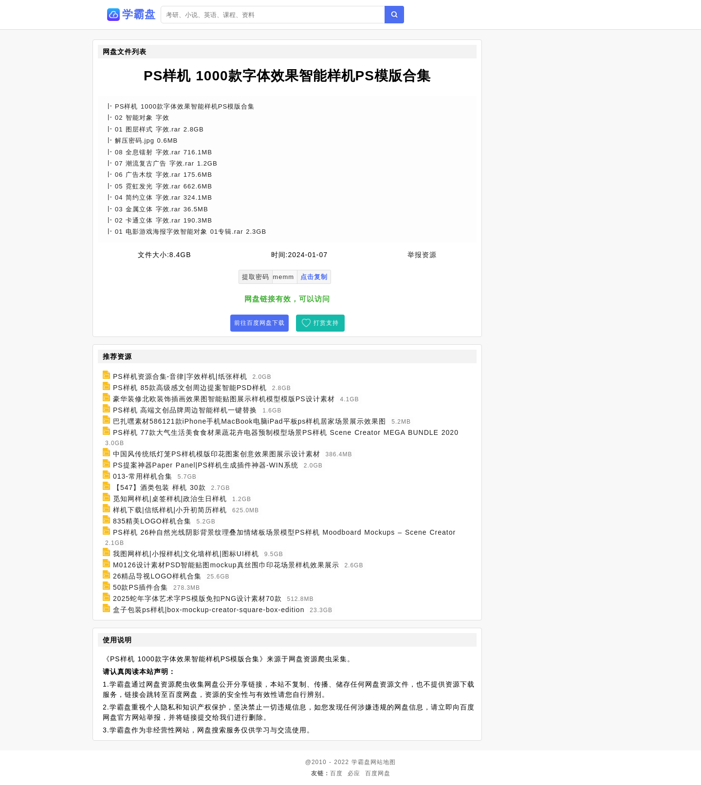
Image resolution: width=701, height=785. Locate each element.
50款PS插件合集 (140, 587)
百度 (336, 773)
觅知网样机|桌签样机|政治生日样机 (170, 499)
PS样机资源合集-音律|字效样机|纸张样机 (180, 376)
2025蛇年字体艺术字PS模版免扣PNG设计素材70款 (197, 598)
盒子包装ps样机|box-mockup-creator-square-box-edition (209, 610)
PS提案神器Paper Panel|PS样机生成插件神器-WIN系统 (205, 465)
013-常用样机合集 (142, 476)
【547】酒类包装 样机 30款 (159, 487)
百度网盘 (377, 773)
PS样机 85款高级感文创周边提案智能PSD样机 (190, 388)
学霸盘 (360, 762)
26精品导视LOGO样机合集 (157, 576)
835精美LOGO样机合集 (152, 521)
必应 (354, 773)
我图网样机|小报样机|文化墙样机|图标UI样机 (186, 554)
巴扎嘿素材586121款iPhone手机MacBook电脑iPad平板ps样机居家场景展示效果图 (249, 421)
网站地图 (383, 762)
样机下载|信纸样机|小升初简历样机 (170, 510)
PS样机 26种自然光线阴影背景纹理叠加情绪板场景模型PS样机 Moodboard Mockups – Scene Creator (284, 532)
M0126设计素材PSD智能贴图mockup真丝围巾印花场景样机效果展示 (226, 565)
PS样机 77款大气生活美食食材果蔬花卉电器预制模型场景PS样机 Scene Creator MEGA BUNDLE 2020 (286, 432)
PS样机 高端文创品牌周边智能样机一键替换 (185, 410)
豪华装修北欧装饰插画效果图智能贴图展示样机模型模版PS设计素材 (224, 399)
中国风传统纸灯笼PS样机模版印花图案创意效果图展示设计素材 (216, 454)
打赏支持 (326, 322)
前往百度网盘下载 (259, 322)
